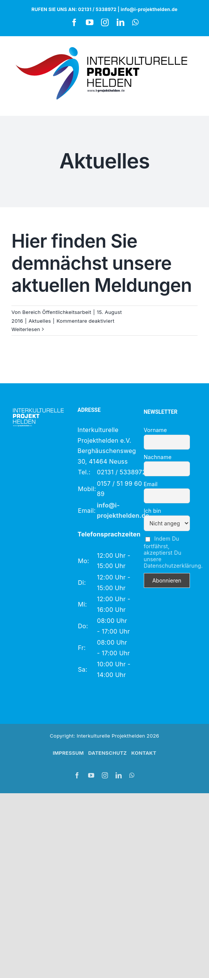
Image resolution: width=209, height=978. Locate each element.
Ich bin (152, 510)
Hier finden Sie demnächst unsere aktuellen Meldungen (101, 263)
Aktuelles (40, 321)
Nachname (158, 457)
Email (151, 484)
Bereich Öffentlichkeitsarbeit (56, 312)
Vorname (155, 430)
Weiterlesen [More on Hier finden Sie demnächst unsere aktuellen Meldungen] (25, 329)
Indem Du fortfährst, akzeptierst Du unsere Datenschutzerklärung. (173, 552)
